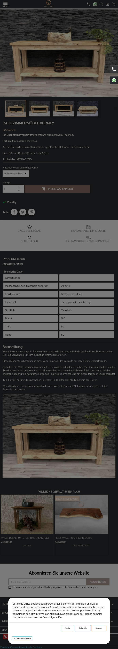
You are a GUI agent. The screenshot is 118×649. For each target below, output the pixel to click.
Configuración (82, 628)
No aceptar (99, 628)
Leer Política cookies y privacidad (22, 638)
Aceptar (67, 628)
